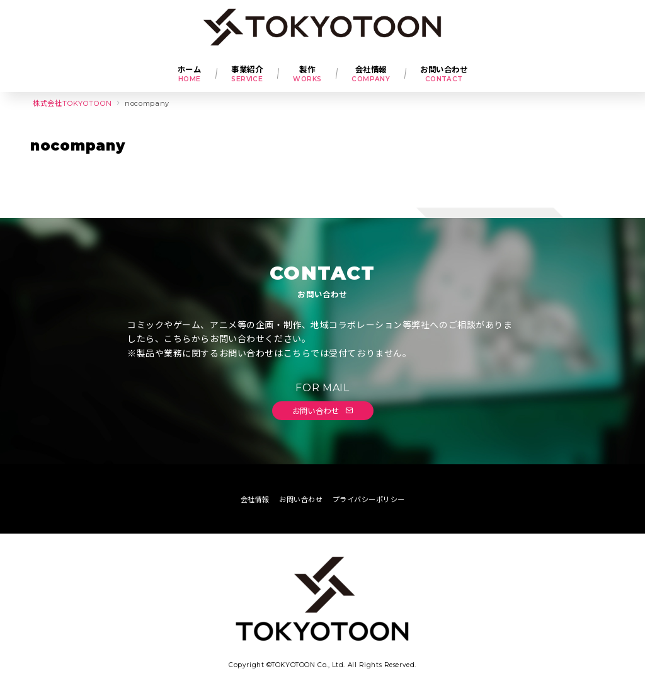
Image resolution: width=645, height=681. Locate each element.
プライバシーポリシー (368, 499)
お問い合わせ (322, 410)
